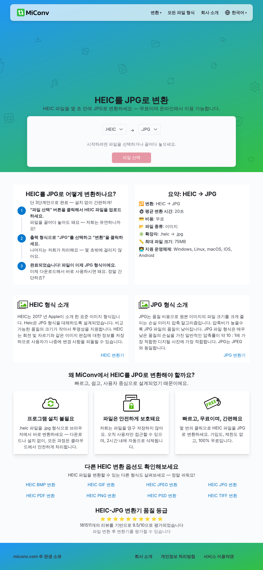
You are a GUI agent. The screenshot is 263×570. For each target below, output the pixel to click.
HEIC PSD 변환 (161, 495)
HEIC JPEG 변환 (161, 484)
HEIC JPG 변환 (222, 484)
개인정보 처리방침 (178, 556)
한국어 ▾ (236, 12)
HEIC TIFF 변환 (222, 495)
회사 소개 (143, 556)
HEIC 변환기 (112, 355)
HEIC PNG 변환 (101, 495)
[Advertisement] (131, 57)
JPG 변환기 (235, 355)
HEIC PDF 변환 (40, 495)
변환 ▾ (156, 12)
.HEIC (110, 129)
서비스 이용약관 (219, 556)
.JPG (145, 129)
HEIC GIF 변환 (101, 484)
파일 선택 (131, 157)
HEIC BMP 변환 (40, 484)
